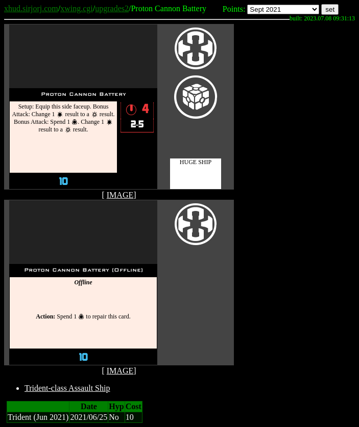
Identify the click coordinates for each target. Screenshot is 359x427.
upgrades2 (112, 8)
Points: (234, 9)
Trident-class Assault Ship (67, 388)
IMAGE (120, 195)
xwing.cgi (76, 8)
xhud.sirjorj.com (31, 8)
